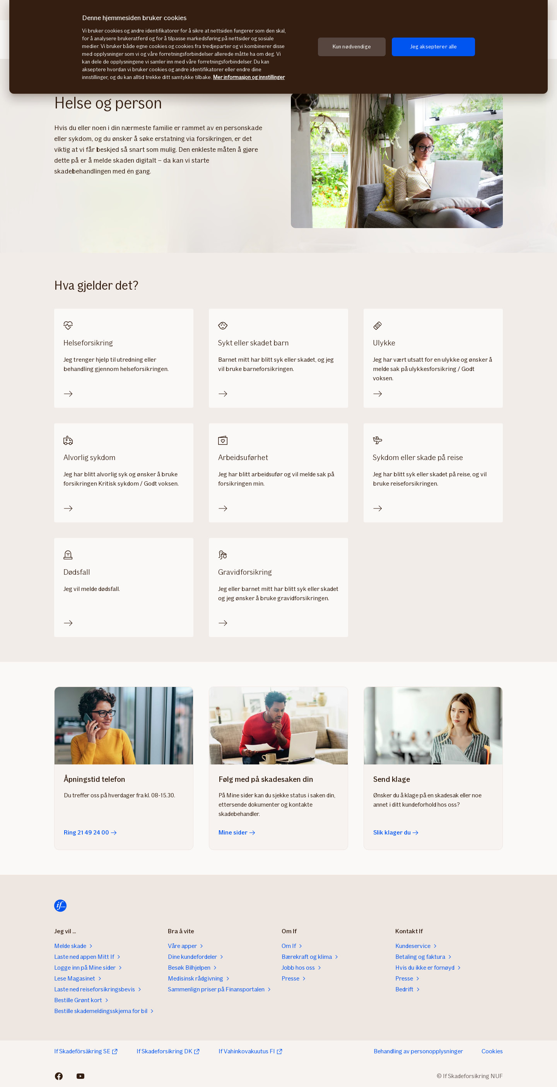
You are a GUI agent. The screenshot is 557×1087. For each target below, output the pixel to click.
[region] (278, 47)
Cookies (492, 1051)
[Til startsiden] (60, 906)
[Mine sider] (278, 725)
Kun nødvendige (352, 46)
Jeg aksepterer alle (433, 46)
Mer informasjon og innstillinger (249, 77)
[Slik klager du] (433, 725)
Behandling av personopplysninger (418, 1051)
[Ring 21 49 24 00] (124, 725)
